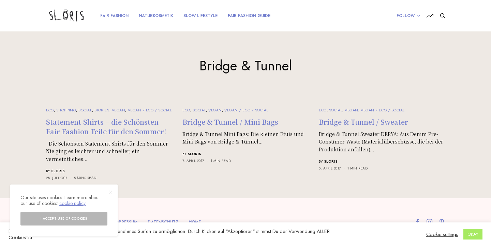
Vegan (118, 110)
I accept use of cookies (64, 218)
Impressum (125, 222)
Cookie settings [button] (442, 234)
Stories (101, 110)
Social (85, 110)
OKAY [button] (472, 234)
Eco (50, 110)
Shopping (66, 110)
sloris (58, 171)
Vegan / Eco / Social (150, 110)
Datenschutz (163, 222)
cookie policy (72, 203)
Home (195, 222)
